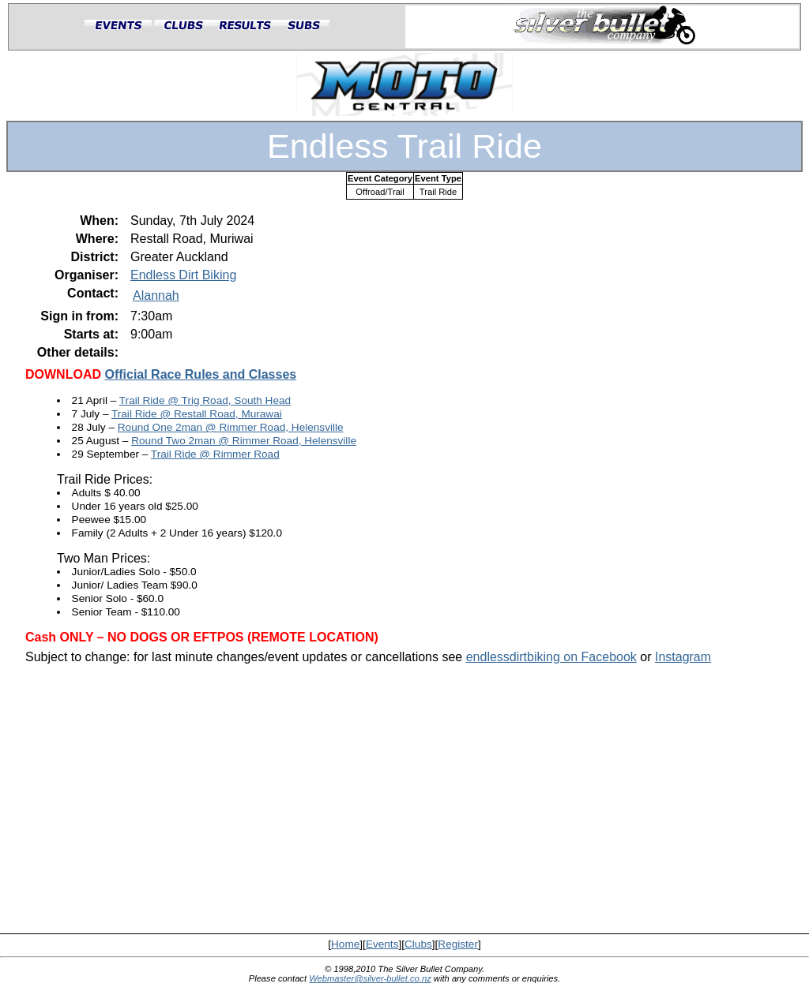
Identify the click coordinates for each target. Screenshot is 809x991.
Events (382, 944)
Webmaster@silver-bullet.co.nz (370, 978)
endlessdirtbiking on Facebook (551, 657)
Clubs (418, 944)
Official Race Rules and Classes (200, 374)
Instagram (683, 657)
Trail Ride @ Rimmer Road (215, 454)
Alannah (156, 295)
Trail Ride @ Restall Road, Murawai (196, 414)
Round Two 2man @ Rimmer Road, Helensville (243, 441)
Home (345, 944)
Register (458, 944)
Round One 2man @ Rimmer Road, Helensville (231, 427)
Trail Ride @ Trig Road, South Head (205, 400)
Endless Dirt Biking (183, 275)
